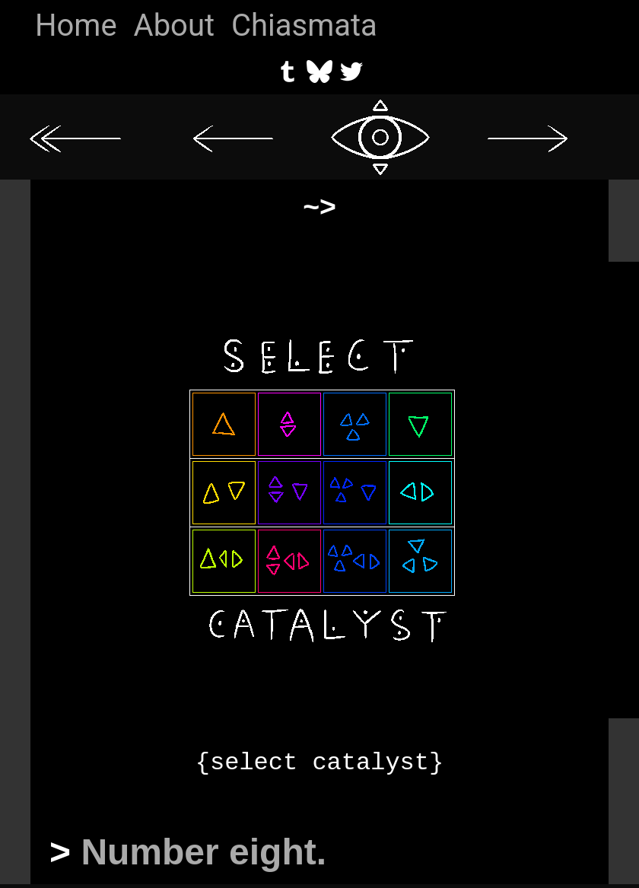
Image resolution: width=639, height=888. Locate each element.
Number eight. (203, 852)
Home (76, 25)
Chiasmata (304, 25)
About (174, 25)
